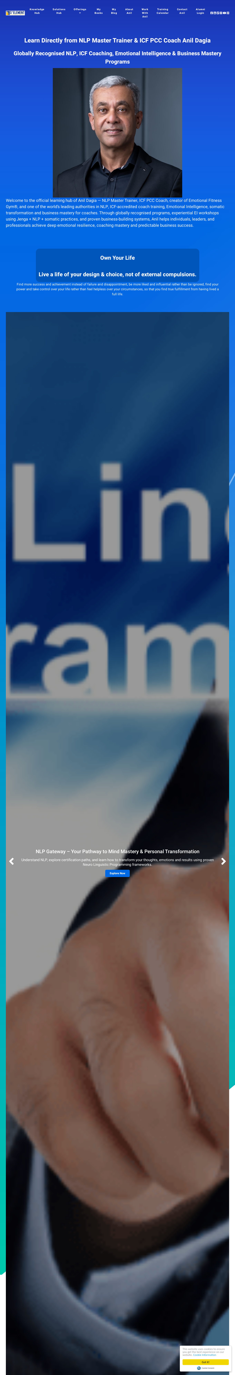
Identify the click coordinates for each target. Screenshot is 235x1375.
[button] (223, 862)
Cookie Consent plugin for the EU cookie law (205, 1368)
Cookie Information (204, 1355)
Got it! (205, 1362)
